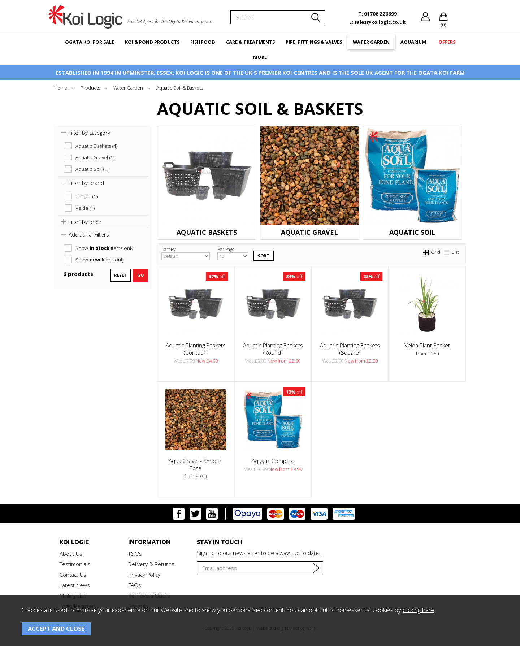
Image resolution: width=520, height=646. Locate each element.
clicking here (418, 610)
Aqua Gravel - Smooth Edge (196, 464)
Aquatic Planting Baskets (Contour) (196, 349)
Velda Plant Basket (427, 345)
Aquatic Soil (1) (91, 169)
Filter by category (89, 132)
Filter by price (85, 221)
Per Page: (232, 253)
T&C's (135, 553)
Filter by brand (86, 182)
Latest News (75, 585)
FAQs (134, 585)
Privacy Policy (144, 574)
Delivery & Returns (151, 564)
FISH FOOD (202, 42)
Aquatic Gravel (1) (94, 157)
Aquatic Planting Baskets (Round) (273, 349)
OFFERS (446, 42)
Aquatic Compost (273, 460)
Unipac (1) (86, 196)
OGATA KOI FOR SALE (89, 42)
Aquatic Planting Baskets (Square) (350, 349)
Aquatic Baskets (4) (96, 146)
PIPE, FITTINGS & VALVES (314, 42)
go (140, 275)
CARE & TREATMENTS (250, 42)
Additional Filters (89, 234)
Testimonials (75, 564)
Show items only (104, 248)
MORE (260, 57)
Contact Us (73, 574)
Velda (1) (85, 208)
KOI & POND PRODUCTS (152, 42)
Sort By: (185, 253)
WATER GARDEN (371, 42)
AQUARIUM (413, 42)
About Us (71, 553)
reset (120, 275)
